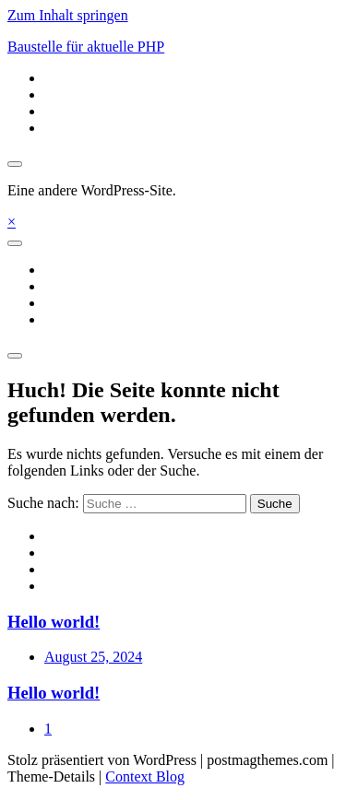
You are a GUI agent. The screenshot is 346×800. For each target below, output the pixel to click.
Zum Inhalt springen (67, 15)
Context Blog (145, 776)
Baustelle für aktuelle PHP (85, 46)
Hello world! (53, 621)
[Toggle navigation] (14, 243)
